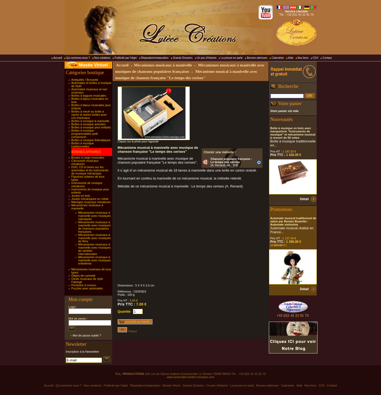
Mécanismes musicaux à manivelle (163, 65)
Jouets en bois (80, 195)
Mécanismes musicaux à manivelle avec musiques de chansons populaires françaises (94, 227)
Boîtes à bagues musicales (88, 95)
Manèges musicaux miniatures (91, 202)
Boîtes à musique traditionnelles (82, 145)
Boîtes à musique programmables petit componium (84, 133)
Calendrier (277, 57)
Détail (304, 199)
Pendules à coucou (83, 285)
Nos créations (102, 57)
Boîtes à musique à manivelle (90, 121)
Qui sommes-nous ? (78, 57)
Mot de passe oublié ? (87, 335)
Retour (127, 331)
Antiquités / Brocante (84, 79)
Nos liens (303, 57)
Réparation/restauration (155, 57)
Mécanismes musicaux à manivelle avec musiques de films (94, 238)
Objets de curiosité (83, 275)
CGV (316, 57)
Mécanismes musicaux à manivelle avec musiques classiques (94, 216)
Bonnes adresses (257, 57)
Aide (290, 57)
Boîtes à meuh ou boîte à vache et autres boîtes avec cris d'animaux (89, 114)
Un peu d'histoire (207, 57)
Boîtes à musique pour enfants (91, 127)
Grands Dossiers (182, 57)
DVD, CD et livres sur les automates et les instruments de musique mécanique (90, 170)
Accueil (57, 57)
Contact (327, 57)
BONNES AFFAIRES (86, 152)
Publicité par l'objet (126, 57)
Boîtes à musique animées (88, 124)
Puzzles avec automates (87, 288)
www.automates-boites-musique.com (190, 377)
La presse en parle (232, 57)
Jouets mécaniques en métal (89, 198)
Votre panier (290, 103)
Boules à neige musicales (88, 157)
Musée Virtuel (93, 65)
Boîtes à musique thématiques (91, 140)
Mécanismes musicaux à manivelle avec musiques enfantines (94, 260)
